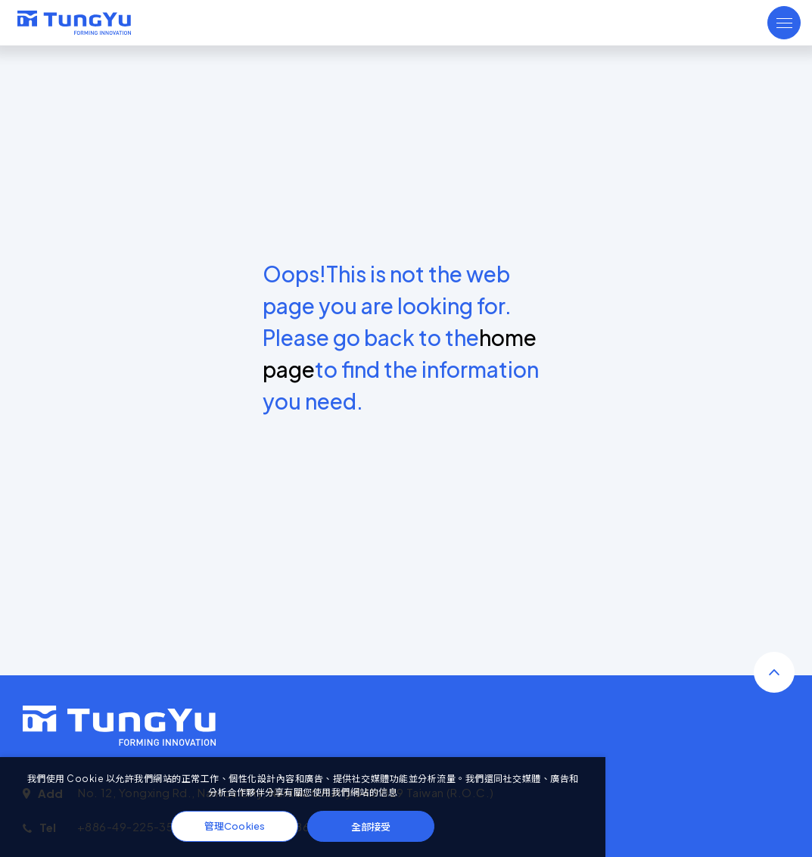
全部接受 (370, 826)
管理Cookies (234, 826)
